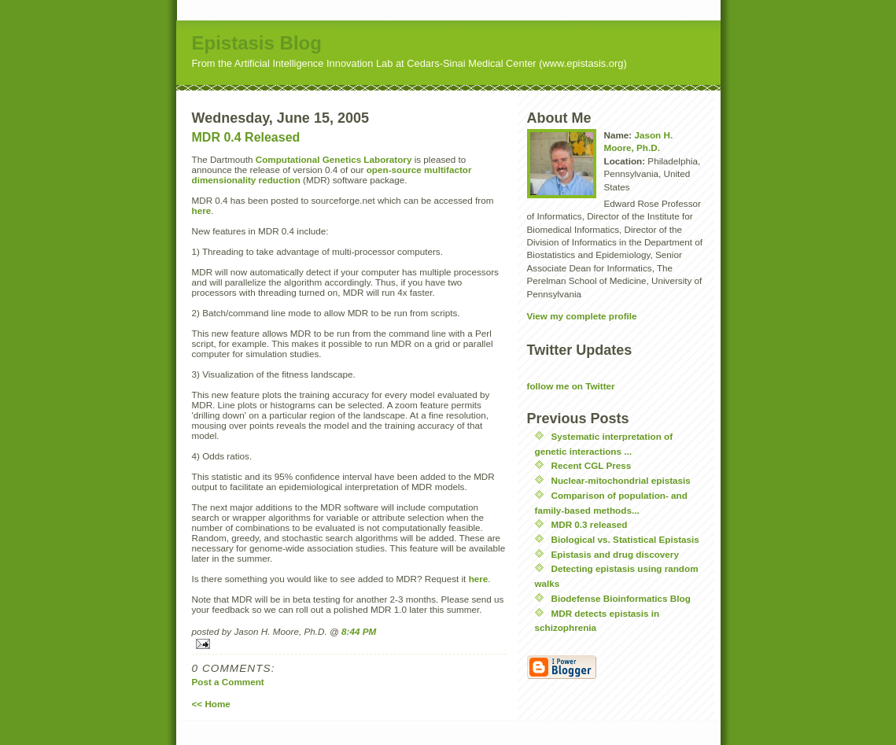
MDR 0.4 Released (246, 137)
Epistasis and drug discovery (615, 554)
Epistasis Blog (257, 42)
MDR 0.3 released (589, 524)
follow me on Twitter (571, 386)
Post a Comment (228, 682)
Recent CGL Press (591, 465)
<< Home (211, 704)
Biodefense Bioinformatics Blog (621, 598)
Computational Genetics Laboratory (334, 159)
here (202, 210)
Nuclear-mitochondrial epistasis (621, 480)
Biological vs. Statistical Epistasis (625, 539)
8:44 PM (358, 631)
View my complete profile (582, 316)
